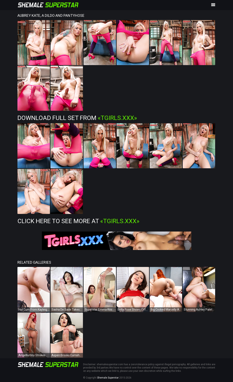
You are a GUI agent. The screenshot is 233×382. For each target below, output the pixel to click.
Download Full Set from (77, 117)
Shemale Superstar (108, 377)
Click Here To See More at (78, 221)
